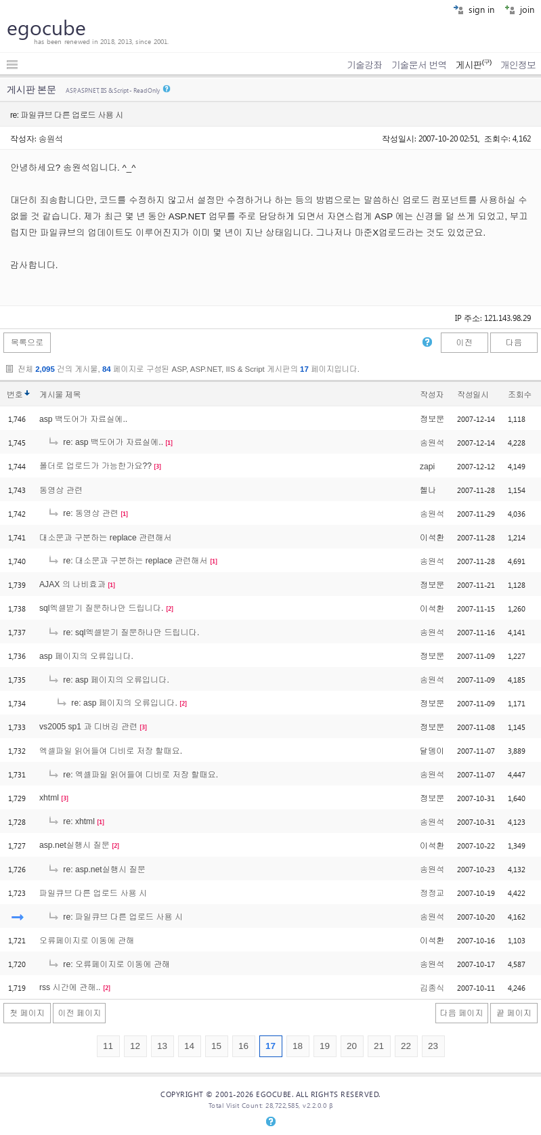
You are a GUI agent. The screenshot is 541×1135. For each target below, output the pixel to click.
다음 (514, 342)
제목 (73, 395)
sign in (473, 9)
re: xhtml (71, 821)
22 (406, 1046)
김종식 (432, 988)
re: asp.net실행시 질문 (96, 869)
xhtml (49, 797)
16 (243, 1046)
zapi (427, 466)
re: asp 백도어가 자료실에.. (105, 442)
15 (216, 1046)
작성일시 (473, 395)
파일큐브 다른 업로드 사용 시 (93, 893)
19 (325, 1046)
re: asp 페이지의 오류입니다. (108, 680)
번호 (14, 395)
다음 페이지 (461, 1013)
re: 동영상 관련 (82, 513)
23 (433, 1046)
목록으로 (27, 342)
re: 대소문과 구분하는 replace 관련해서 (127, 560)
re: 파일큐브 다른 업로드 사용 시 (115, 917)
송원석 (51, 138)
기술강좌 (364, 65)
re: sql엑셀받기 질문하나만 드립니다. (123, 632)
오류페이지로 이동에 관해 (86, 940)
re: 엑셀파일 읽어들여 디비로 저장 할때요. (132, 774)
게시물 (60, 395)
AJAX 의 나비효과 (72, 584)
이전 (464, 342)
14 (189, 1046)
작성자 (431, 395)
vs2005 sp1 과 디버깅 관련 (88, 726)
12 (135, 1046)
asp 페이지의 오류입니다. (86, 656)
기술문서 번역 (419, 65)
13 (162, 1046)
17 (270, 1046)
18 (298, 1046)
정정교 (432, 893)
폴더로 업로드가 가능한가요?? (95, 466)
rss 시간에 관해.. (69, 987)
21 (379, 1046)
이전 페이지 (79, 1013)
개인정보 (518, 65)
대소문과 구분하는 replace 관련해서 (105, 537)
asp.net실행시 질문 (74, 845)
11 (108, 1046)
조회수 (520, 395)
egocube (46, 27)
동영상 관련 (61, 490)
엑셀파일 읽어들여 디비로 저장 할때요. (110, 751)
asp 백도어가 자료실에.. (83, 419)
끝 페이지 (514, 1013)
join (519, 9)
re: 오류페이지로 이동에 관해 (108, 964)
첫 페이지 (27, 1013)
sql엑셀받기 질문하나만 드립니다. (101, 608)
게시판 (473, 65)
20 (352, 1046)
